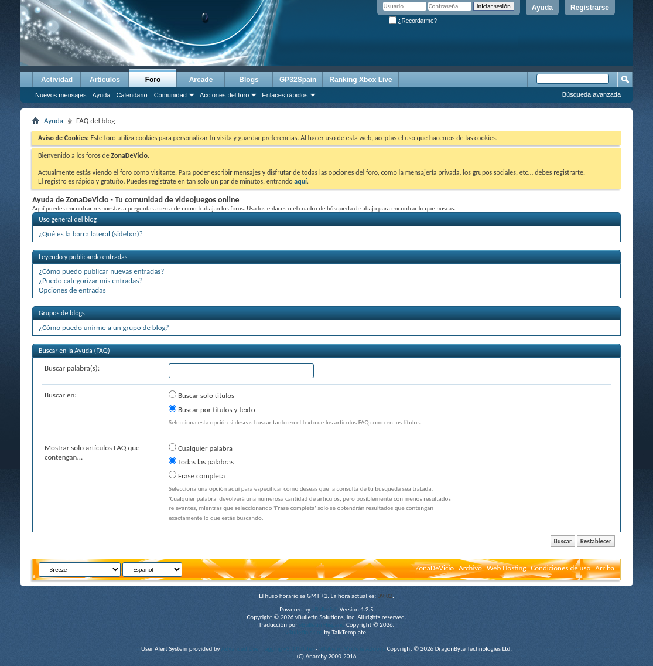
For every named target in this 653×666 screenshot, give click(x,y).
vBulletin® (325, 609)
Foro (153, 80)
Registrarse (589, 8)
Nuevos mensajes (60, 94)
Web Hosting (506, 567)
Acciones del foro (224, 94)
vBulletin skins (304, 632)
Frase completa (197, 475)
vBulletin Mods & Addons (352, 649)
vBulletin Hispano (322, 624)
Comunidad (170, 94)
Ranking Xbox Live (360, 80)
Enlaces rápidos (284, 94)
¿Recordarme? (413, 21)
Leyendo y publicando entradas (83, 257)
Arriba (604, 567)
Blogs (248, 80)
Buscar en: (61, 394)
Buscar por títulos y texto (212, 409)
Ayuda (542, 8)
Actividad (57, 80)
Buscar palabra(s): (72, 367)
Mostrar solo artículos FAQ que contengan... (92, 452)
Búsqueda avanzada (591, 94)
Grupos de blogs (62, 313)
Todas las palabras (201, 461)
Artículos (105, 80)
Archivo (470, 567)
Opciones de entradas (72, 290)
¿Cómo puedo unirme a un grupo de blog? (104, 327)
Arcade (201, 80)
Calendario (131, 94)
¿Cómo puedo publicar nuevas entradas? (101, 271)
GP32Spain (297, 80)
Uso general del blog (68, 219)
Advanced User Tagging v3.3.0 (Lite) (267, 649)
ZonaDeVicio (434, 567)
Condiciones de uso (560, 567)
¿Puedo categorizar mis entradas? (90, 280)
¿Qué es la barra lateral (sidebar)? (91, 233)
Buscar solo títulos (201, 395)
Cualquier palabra (201, 448)
